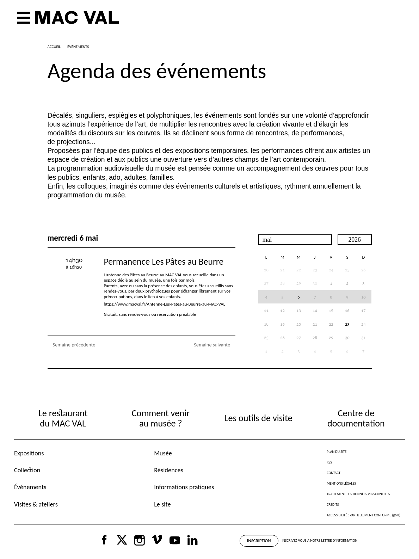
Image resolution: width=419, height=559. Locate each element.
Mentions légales (341, 483)
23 (347, 324)
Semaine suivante (212, 345)
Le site (162, 504)
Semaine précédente (74, 345)
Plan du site (336, 451)
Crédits (333, 504)
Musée (163, 453)
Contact (333, 473)
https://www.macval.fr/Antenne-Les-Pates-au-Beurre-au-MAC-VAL (165, 304)
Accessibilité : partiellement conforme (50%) (363, 515)
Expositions (29, 453)
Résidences (168, 470)
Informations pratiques (184, 487)
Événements (30, 487)
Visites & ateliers (36, 504)
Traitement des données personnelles (358, 494)
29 (298, 283)
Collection (27, 470)
